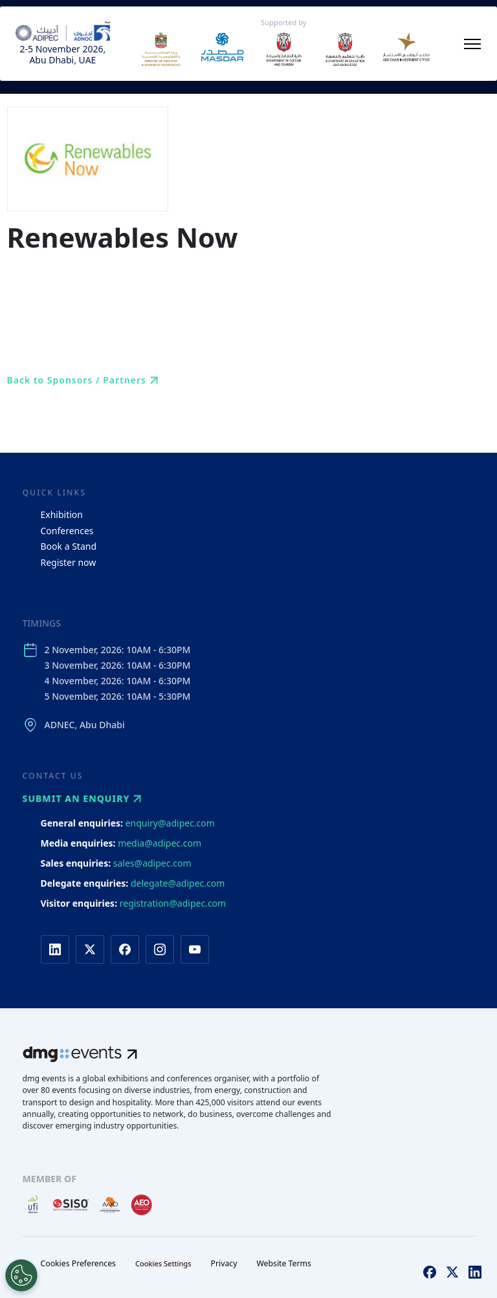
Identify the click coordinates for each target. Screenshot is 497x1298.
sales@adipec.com (152, 863)
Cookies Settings (163, 1263)
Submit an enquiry (84, 798)
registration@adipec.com (173, 903)
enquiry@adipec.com (170, 823)
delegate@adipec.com (178, 883)
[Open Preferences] (21, 1275)
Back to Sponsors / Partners (84, 380)
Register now (68, 562)
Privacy (224, 1263)
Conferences (67, 531)
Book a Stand (69, 546)
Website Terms (283, 1263)
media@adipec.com (159, 843)
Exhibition (62, 514)
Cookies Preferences (78, 1263)
